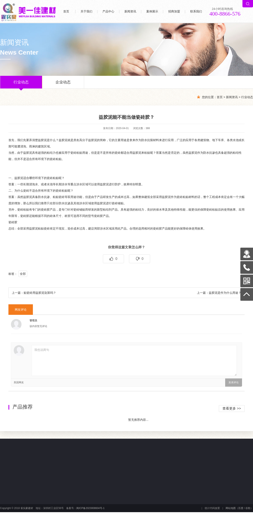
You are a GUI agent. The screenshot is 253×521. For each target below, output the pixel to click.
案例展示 (152, 11)
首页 (66, 11)
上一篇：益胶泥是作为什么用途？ (219, 292)
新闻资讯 (130, 11)
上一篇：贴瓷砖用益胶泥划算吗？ (34, 292)
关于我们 (86, 11)
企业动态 (63, 84)
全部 (23, 273)
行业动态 (21, 84)
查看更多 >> (231, 408)
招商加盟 (174, 11)
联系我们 (196, 11)
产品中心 (108, 11)
